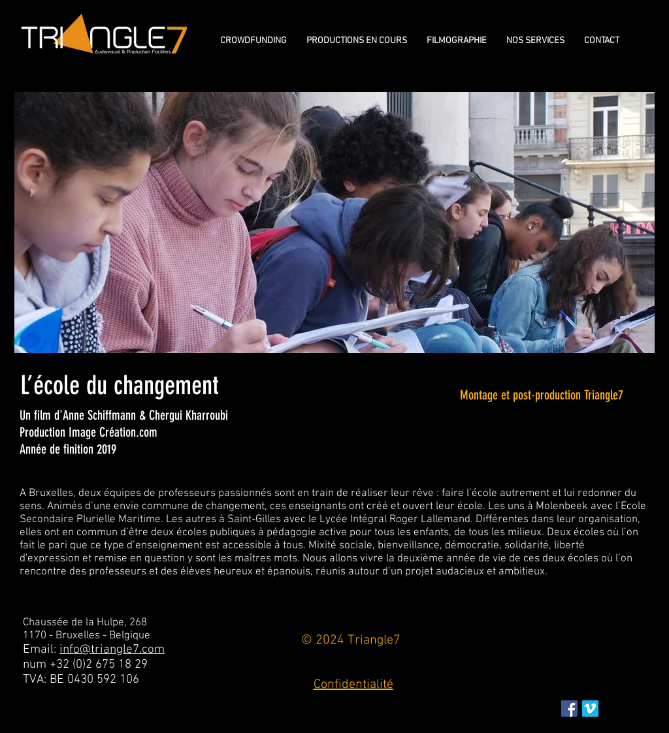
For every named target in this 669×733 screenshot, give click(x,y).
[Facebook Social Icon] (569, 708)
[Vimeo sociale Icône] (590, 708)
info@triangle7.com (112, 649)
